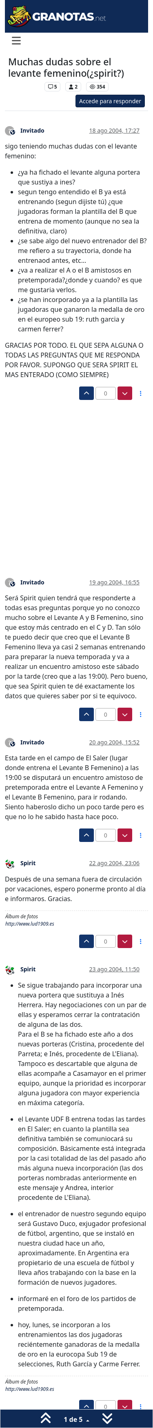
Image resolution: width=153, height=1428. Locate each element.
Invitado (32, 130)
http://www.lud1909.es (29, 923)
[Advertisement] (76, 480)
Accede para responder (110, 101)
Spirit (27, 863)
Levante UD (24, 86)
